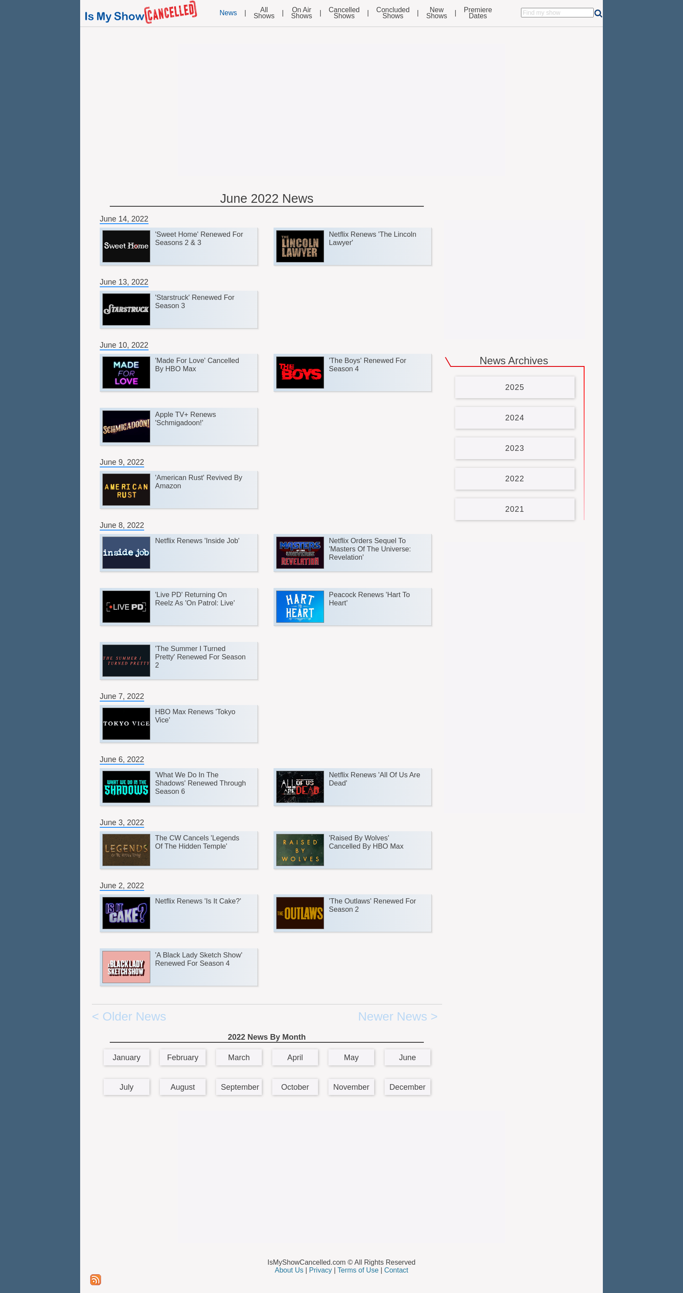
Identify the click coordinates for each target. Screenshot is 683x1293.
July (126, 1087)
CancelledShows (344, 13)
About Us (289, 1270)
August (182, 1087)
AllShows (264, 13)
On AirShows (301, 13)
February (182, 1057)
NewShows (436, 13)
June (407, 1057)
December (407, 1087)
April (295, 1057)
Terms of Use (358, 1270)
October (295, 1087)
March (239, 1057)
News (228, 13)
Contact (396, 1270)
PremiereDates (478, 13)
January (126, 1057)
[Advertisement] (341, 110)
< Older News (129, 1016)
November (351, 1087)
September (240, 1087)
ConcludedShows (393, 13)
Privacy (320, 1270)
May (351, 1057)
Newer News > (398, 1016)
